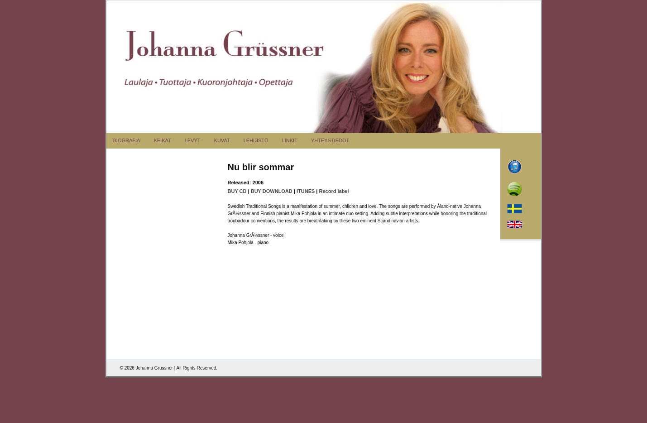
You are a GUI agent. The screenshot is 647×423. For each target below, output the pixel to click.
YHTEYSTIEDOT (330, 140)
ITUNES (306, 191)
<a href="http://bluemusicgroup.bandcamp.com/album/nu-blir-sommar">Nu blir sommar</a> (173, 209)
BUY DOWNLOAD (271, 191)
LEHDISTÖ (256, 140)
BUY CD (237, 191)
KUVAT (222, 140)
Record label (334, 191)
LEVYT (193, 140)
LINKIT (289, 140)
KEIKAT (162, 140)
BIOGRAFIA (126, 140)
